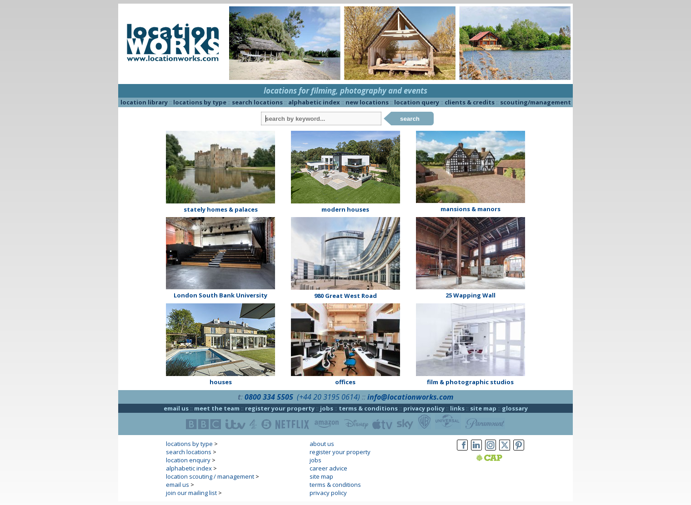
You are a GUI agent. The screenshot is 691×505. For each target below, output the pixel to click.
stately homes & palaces (221, 209)
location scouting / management (210, 476)
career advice (328, 468)
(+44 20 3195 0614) (328, 397)
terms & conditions (368, 408)
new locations (367, 102)
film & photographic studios (470, 382)
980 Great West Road (345, 296)
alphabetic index (314, 102)
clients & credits (470, 102)
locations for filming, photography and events (345, 90)
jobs (326, 408)
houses (221, 382)
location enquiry (188, 460)
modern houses (345, 209)
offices (345, 382)
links (457, 408)
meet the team (217, 408)
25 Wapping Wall (471, 295)
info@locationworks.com (410, 397)
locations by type (199, 102)
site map (483, 408)
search (410, 118)
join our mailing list (191, 493)
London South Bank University (220, 295)
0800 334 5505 (269, 397)
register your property (280, 408)
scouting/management (535, 102)
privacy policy (424, 408)
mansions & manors (471, 209)
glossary (515, 408)
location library (144, 102)
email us (176, 408)
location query (416, 102)
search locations (257, 102)
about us (322, 444)
